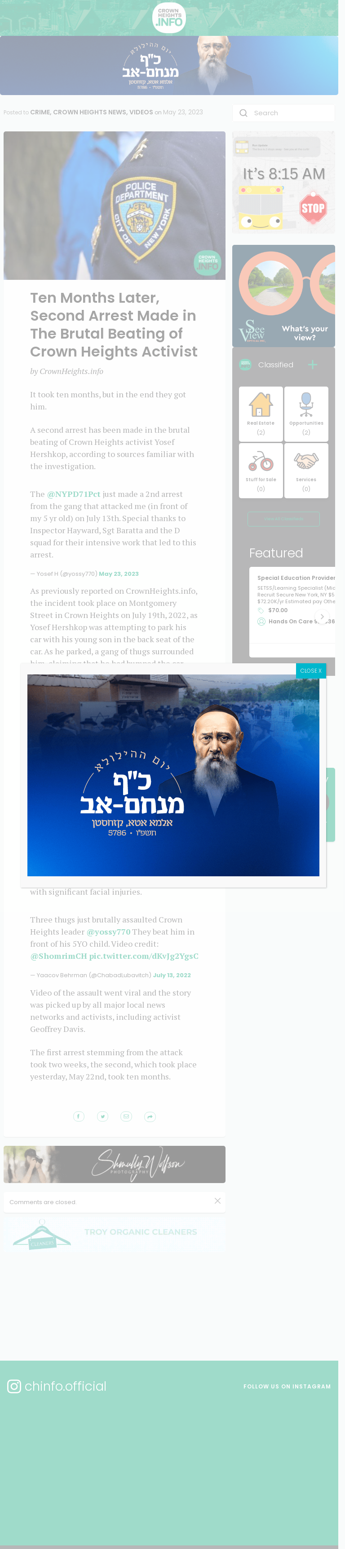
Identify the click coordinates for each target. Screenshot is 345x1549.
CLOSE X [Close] (330, 685)
